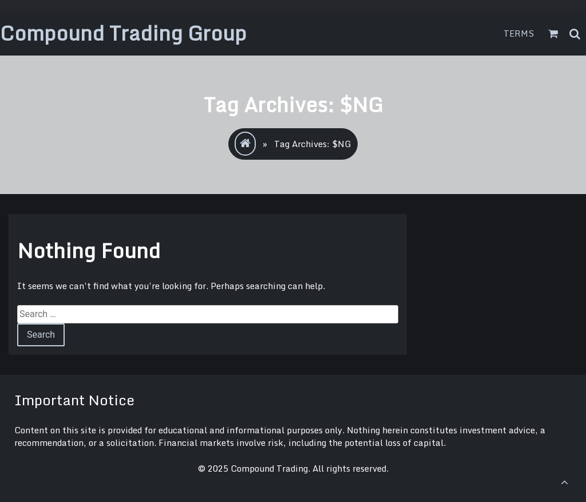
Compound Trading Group (123, 33)
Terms (519, 33)
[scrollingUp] (564, 482)
